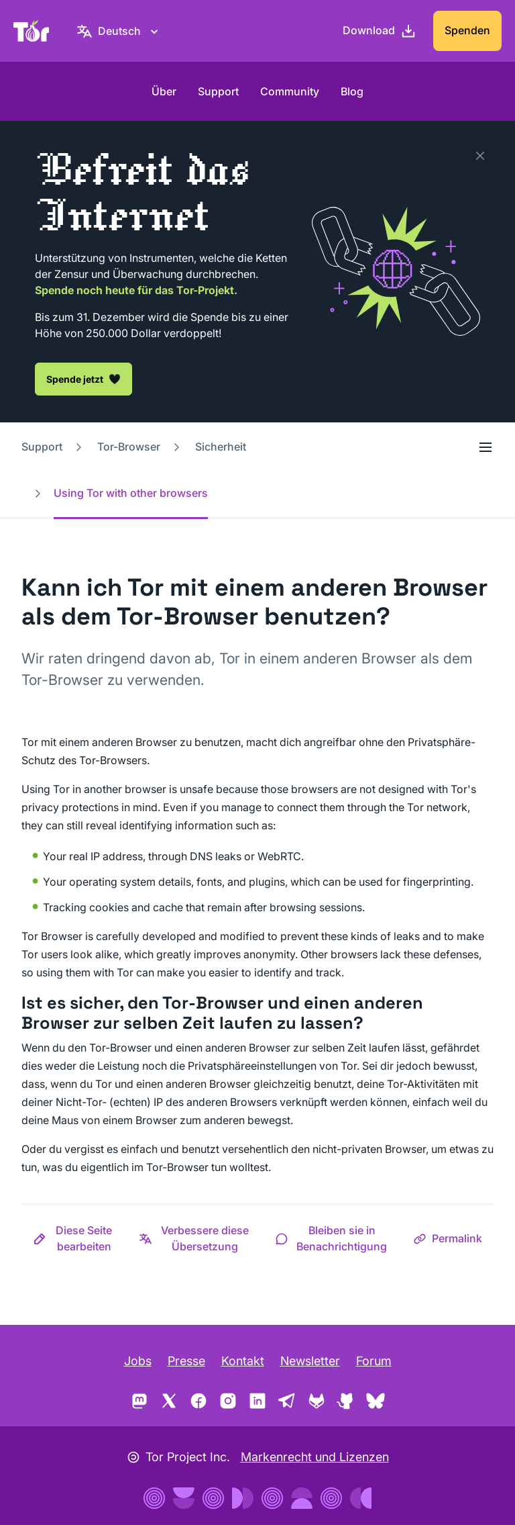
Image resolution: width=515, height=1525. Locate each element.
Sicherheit (220, 446)
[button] (74, 1238)
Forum (374, 1361)
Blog (352, 91)
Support (218, 91)
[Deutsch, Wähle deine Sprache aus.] (119, 31)
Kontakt (242, 1361)
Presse (186, 1361)
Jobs (138, 1361)
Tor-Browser (128, 446)
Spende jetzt (83, 379)
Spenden (467, 30)
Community (289, 91)
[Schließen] (480, 156)
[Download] (379, 31)
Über (164, 91)
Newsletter (310, 1361)
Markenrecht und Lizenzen (315, 1457)
